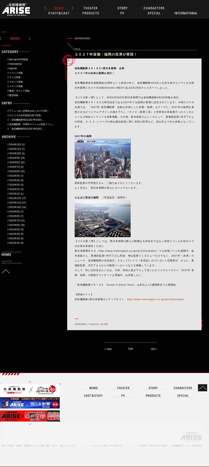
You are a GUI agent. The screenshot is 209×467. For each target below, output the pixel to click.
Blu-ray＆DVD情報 (18, 59)
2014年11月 (15, 149)
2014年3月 (14, 184)
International (15, 64)
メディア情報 (16, 86)
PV (122, 13)
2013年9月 (14, 211)
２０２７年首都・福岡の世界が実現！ (106, 54)
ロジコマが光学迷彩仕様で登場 (25, 115)
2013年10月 (15, 207)
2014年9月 (14, 158)
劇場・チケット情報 (19, 90)
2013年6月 (14, 225)
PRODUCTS (90, 13)
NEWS (59, 8)
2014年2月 (14, 189)
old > (154, 349)
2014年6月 (14, 171)
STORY (122, 8)
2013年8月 (14, 216)
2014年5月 (14, 175)
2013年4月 (14, 234)
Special (13, 68)
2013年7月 (14, 220)
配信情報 (13, 95)
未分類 (104, 324)
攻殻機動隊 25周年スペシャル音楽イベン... (31, 124)
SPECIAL (154, 13)
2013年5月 (14, 229)
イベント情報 (16, 73)
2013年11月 (15, 202)
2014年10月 (15, 153)
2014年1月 (14, 193)
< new (108, 349)
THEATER (90, 8)
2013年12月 (15, 198)
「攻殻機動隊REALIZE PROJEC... (26, 120)
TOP (130, 349)
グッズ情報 (15, 77)
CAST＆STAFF (59, 13)
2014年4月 (14, 180)
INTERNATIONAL (186, 13)
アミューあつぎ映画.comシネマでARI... (29, 111)
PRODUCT (153, 395)
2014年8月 (14, 162)
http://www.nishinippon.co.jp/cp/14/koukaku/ (155, 299)
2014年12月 (15, 144)
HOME (6, 254)
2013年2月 (14, 243)
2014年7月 (14, 167)
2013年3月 (14, 238)
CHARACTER (154, 8)
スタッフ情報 (16, 82)
